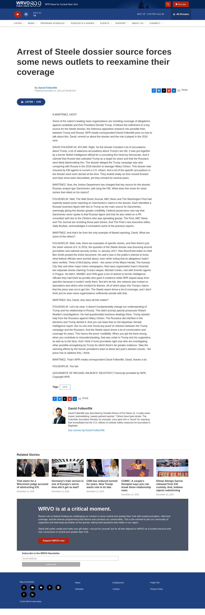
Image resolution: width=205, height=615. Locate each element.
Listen (18, 30)
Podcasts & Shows (82, 30)
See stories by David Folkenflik (86, 436)
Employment (118, 589)
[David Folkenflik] (59, 421)
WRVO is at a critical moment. (74, 515)
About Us (137, 30)
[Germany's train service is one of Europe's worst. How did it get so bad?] (68, 474)
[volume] (26, 21)
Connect (155, 30)
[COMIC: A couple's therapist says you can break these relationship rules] (137, 474)
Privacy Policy (156, 595)
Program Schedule (53, 30)
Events (104, 30)
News (31, 30)
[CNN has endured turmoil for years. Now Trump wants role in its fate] (103, 474)
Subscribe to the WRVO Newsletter (41, 560)
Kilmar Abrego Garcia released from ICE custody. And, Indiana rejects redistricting (169, 492)
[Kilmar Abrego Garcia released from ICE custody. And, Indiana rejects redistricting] (172, 474)
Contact (116, 595)
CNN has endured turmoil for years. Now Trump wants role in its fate (102, 490)
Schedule (79, 595)
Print (185, 96)
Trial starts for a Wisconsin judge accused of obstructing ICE (32, 490)
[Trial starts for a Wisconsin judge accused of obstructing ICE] (33, 474)
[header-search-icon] (169, 7)
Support (120, 30)
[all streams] (181, 20)
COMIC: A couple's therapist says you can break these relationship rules (136, 492)
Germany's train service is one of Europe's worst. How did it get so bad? (68, 490)
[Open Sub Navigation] (24, 30)
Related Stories (28, 461)
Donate (183, 7)
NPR (65, 393)
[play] (17, 20)
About (77, 589)
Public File (155, 589)
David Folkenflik (47, 94)
